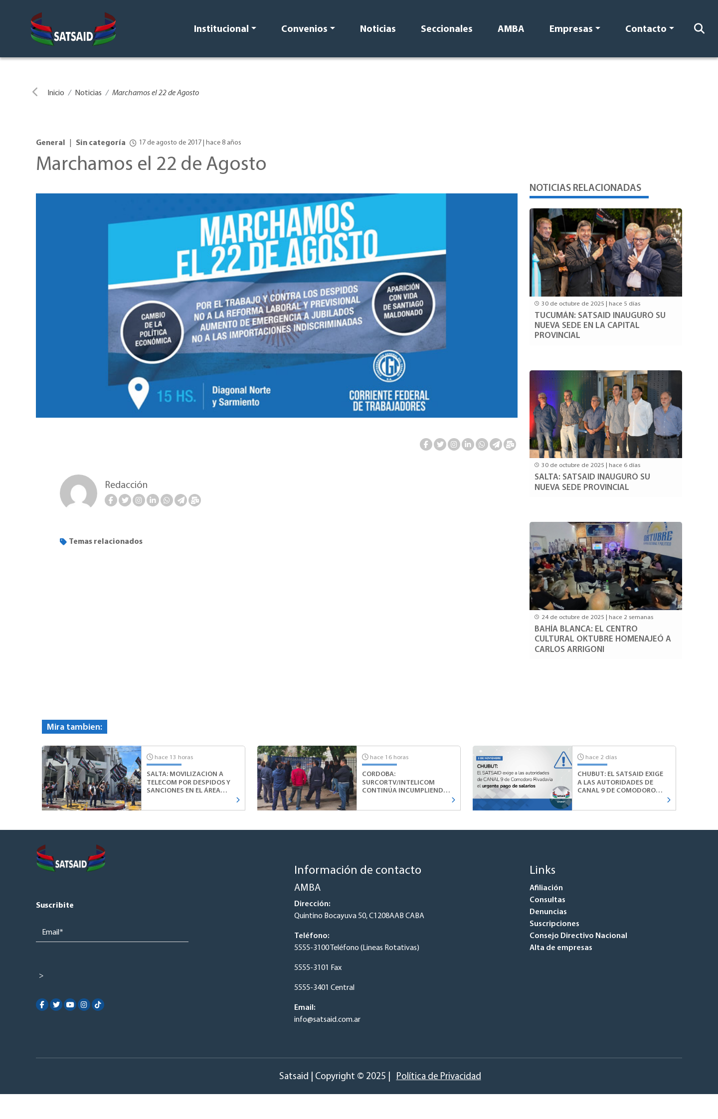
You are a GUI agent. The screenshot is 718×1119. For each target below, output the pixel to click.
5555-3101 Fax (318, 968)
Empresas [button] (571, 29)
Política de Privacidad (438, 1077)
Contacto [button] (646, 29)
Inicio (55, 93)
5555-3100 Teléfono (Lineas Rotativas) (356, 948)
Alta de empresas (561, 948)
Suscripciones (554, 924)
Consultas (547, 900)
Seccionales (447, 29)
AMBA (511, 29)
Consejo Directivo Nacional (578, 936)
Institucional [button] (221, 29)
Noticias (378, 29)
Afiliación (546, 888)
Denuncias (548, 912)
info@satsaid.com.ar (327, 1020)
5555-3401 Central (324, 988)
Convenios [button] (304, 29)
